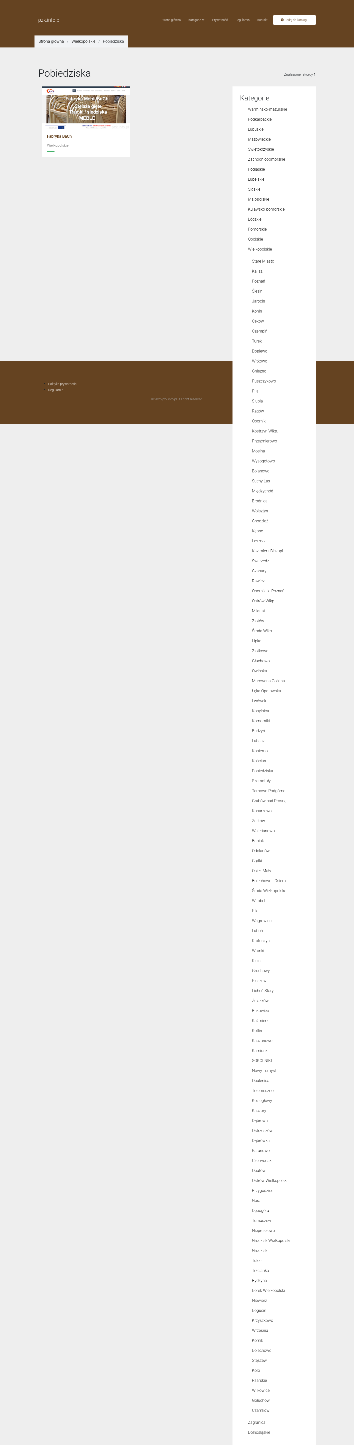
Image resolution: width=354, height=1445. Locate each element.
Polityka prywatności (63, 384)
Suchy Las (261, 481)
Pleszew (259, 980)
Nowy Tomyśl (264, 1070)
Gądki (257, 860)
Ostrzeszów (262, 1130)
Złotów (258, 621)
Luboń (257, 930)
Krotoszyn (261, 940)
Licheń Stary (263, 990)
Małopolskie (258, 199)
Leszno (258, 541)
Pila (255, 910)
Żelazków (260, 1000)
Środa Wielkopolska (269, 890)
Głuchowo (261, 661)
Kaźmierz (260, 1020)
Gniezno (259, 371)
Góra (256, 1200)
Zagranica (257, 1422)
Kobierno (260, 750)
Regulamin (243, 20)
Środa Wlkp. (262, 631)
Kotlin (257, 1030)
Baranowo (261, 1150)
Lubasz (258, 740)
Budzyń (258, 730)
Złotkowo (260, 651)
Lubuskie (256, 129)
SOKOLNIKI (262, 1060)
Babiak (258, 840)
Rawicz (258, 581)
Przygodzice (262, 1190)
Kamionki (260, 1050)
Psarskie (259, 1380)
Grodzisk (259, 1250)
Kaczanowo (262, 1040)
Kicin (256, 960)
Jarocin (258, 301)
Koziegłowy (262, 1100)
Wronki (258, 950)
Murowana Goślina (268, 681)
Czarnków (261, 1410)
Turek (257, 341)
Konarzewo (262, 810)
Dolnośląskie (259, 1432)
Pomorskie (257, 229)
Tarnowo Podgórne (268, 790)
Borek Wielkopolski (268, 1290)
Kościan (259, 760)
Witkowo (259, 361)
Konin (257, 311)
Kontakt (262, 20)
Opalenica (260, 1080)
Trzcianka (260, 1270)
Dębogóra (260, 1210)
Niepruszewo (263, 1230)
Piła (255, 391)
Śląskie (254, 189)
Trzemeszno (263, 1090)
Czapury (259, 571)
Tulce (257, 1260)
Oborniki (259, 421)
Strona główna (171, 20)
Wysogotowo (263, 461)
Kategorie (196, 20)
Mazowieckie (259, 139)
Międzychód (262, 491)
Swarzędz (260, 561)
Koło (256, 1370)
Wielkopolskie (84, 41)
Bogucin (259, 1310)
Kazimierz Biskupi (267, 551)
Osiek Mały (261, 870)
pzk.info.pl (49, 20)
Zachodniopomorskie (266, 159)
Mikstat (258, 611)
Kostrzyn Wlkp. (265, 431)
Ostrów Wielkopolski (270, 1180)
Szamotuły (261, 780)
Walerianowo (263, 830)
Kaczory (259, 1110)
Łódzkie (255, 219)
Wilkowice (261, 1390)
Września (260, 1330)
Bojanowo (261, 471)
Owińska (259, 671)
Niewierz (259, 1300)
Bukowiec (260, 1010)
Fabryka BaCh (59, 136)
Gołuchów (261, 1400)
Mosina (258, 451)
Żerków (258, 820)
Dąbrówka (261, 1140)
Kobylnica (260, 711)
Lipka (256, 641)
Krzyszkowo (262, 1320)
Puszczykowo (264, 381)
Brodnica (260, 501)
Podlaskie (256, 169)
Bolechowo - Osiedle (270, 880)
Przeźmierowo (264, 441)
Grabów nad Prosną (269, 800)
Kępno (257, 531)
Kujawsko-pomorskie (266, 209)
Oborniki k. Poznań (268, 591)
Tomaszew (261, 1220)
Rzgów (258, 411)
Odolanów (261, 850)
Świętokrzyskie (261, 149)
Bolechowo (262, 1350)
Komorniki (261, 721)
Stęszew (259, 1360)
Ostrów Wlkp (263, 601)
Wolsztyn (260, 511)
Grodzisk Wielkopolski (271, 1240)
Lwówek (259, 701)
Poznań (258, 281)
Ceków (258, 321)
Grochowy (261, 970)
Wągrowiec (262, 920)
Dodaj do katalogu (294, 20)
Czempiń (260, 331)
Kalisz (257, 271)
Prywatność (220, 20)
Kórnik (257, 1340)
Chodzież (260, 521)
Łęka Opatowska (266, 691)
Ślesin (257, 291)
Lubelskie (256, 179)
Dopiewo (259, 351)
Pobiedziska (262, 770)
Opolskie (255, 239)
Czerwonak (262, 1160)
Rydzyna (259, 1280)
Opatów (259, 1170)
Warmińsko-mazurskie (267, 109)
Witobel (258, 900)
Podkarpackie (260, 119)
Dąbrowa (260, 1120)
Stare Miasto (263, 261)
